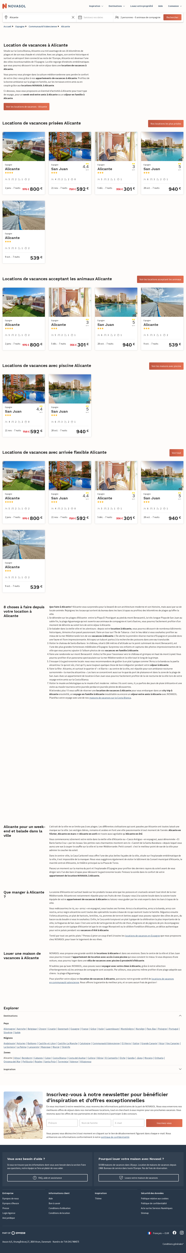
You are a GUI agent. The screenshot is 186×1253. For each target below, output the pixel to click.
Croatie (52, 1028)
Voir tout (176, 452)
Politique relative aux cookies (155, 1198)
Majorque (46, 1046)
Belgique (32, 1028)
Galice (136, 1043)
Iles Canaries (172, 1043)
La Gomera (9, 1046)
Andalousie (9, 1043)
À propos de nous (10, 1198)
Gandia (131, 1057)
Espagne (19, 26)
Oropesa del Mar (12, 1061)
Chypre (42, 1028)
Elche (123, 1057)
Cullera (91, 1057)
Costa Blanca (59, 1057)
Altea (17, 1057)
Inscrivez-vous (164, 1123)
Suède (17, 1032)
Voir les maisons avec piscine (166, 366)
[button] (94, 17)
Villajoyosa (85, 1061)
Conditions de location (59, 1213)
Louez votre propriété (141, 6)
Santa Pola (50, 1061)
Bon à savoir (54, 1203)
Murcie (56, 1046)
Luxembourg (112, 1028)
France (84, 1028)
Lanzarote (33, 1046)
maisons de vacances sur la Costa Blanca (110, 697)
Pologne (162, 1028)
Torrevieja (63, 1061)
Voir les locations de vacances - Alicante (26, 106)
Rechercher (172, 17)
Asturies (21, 1043)
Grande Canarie (149, 1043)
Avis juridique (8, 1217)
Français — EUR (158, 1233)
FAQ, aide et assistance (47, 1178)
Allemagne (9, 1028)
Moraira (148, 1057)
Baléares (32, 1043)
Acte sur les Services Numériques (157, 1208)
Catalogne (85, 1043)
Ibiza (161, 1043)
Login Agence (8, 1213)
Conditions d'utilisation (59, 1208)
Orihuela (158, 1057)
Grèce (93, 1028)
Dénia (100, 1057)
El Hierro (126, 1043)
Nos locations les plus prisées (166, 123)
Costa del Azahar (77, 1057)
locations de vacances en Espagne (142, 935)
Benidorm (27, 1057)
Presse (5, 1208)
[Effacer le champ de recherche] (73, 17)
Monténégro (127, 1028)
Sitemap (145, 1213)
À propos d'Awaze (10, 1203)
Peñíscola (27, 1061)
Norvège (140, 1028)
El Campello (111, 1057)
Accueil (7, 26)
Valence (74, 1061)
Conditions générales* (173, 1244)
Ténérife (65, 1046)
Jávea (139, 1057)
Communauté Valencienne (43, 26)
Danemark (63, 1028)
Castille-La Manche (68, 1043)
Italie (101, 1028)
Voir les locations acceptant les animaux (160, 279)
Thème (98, 1198)
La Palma (21, 1046)
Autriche (21, 1028)
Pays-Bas (151, 1028)
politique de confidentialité (115, 1137)
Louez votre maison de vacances (138, 1178)
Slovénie (8, 1032)
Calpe (48, 1057)
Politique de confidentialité (154, 1203)
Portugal (173, 1028)
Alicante (65, 26)
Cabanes (38, 1057)
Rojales (38, 1061)
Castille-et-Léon (47, 1043)
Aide (160, 6)
